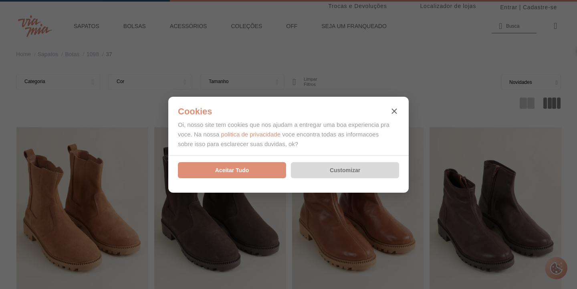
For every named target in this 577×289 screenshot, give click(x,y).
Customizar (345, 170)
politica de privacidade (250, 134)
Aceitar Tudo (232, 170)
